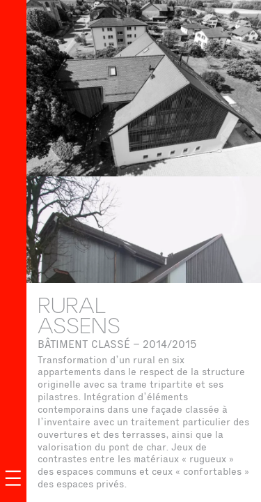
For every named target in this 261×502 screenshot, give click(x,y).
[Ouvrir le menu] (13, 478)
